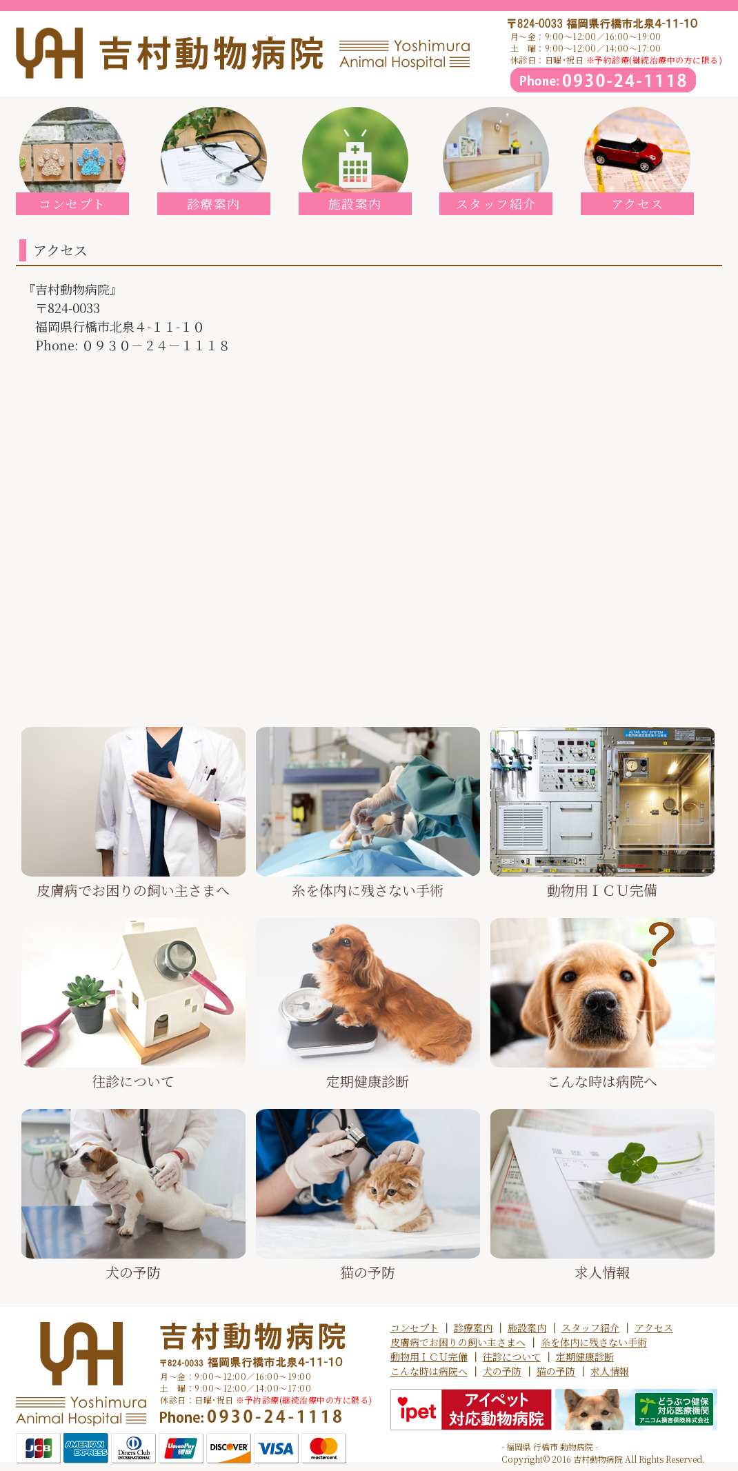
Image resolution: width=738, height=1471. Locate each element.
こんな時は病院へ (429, 1371)
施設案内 (527, 1327)
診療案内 (473, 1327)
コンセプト (414, 1327)
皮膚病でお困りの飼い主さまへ (458, 1342)
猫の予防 (556, 1371)
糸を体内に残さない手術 (594, 1342)
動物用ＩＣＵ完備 (429, 1356)
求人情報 (609, 1371)
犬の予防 (502, 1371)
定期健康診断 (585, 1356)
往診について (512, 1356)
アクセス (654, 1327)
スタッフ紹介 (590, 1327)
